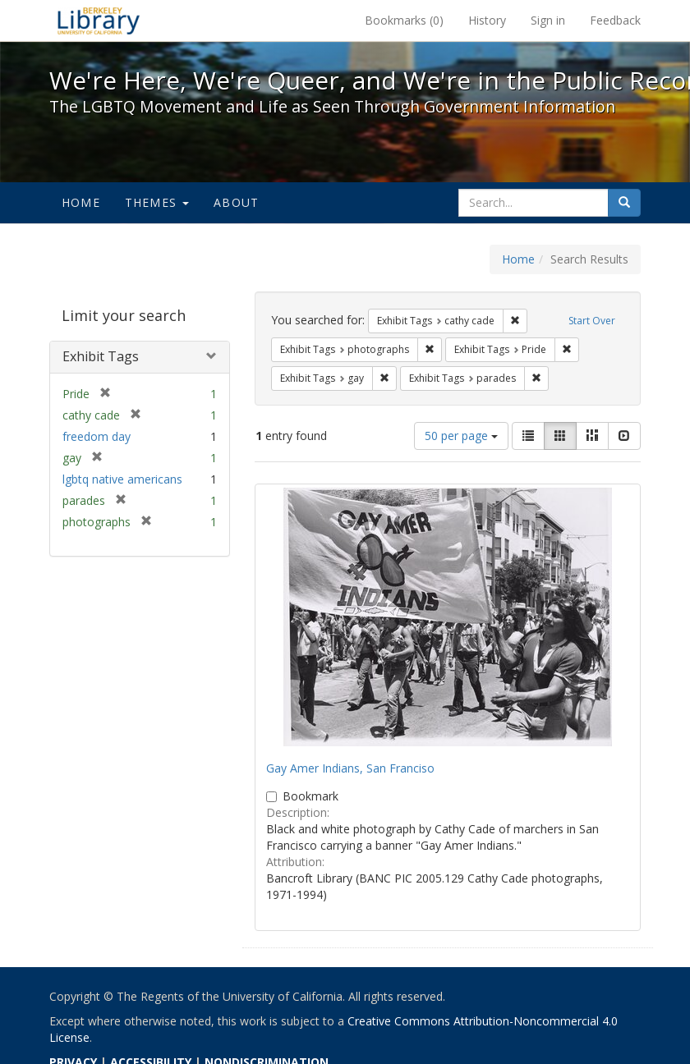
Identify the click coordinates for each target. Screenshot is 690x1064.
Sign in (548, 20)
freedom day (96, 436)
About (236, 202)
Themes (157, 202)
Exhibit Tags (100, 356)
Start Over (591, 321)
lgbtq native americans (122, 479)
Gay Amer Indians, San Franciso (350, 768)
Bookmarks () (404, 20)
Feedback (615, 20)
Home (81, 202)
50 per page (461, 435)
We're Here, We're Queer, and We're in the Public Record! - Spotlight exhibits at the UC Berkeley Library (98, 20)
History (487, 20)
